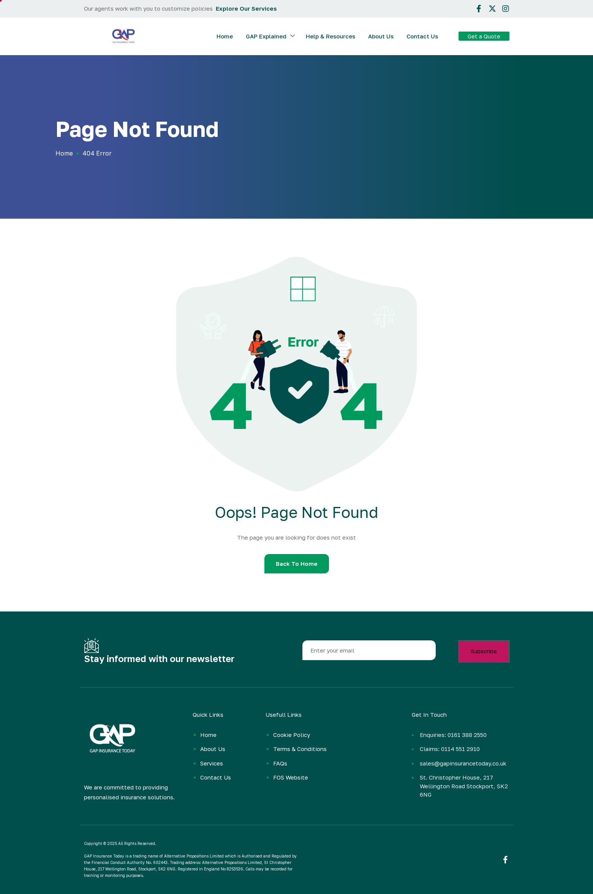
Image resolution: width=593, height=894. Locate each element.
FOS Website (290, 777)
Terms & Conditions (300, 748)
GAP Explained (270, 36)
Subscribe (484, 651)
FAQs (280, 763)
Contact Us (422, 36)
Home (225, 36)
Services (211, 763)
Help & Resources (330, 36)
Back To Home (297, 563)
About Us (381, 36)
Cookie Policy (291, 734)
